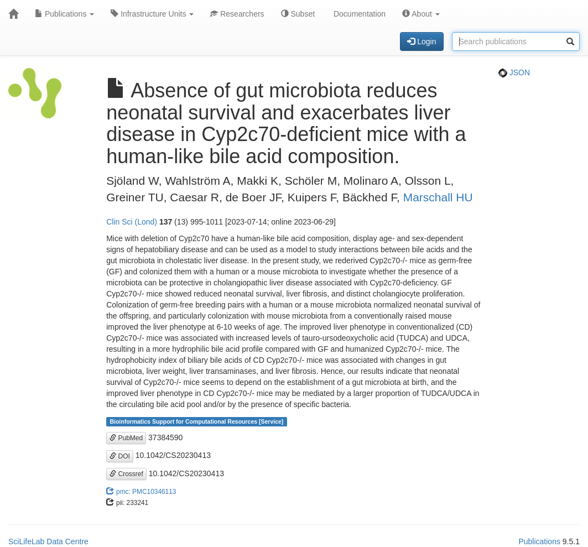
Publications (64, 13)
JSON (514, 72)
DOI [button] (120, 456)
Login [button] (421, 41)
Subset (298, 13)
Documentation (358, 13)
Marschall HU (438, 197)
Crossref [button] (126, 474)
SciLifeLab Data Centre (48, 541)
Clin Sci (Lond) (131, 221)
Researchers (237, 13)
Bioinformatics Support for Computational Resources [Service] (196, 421)
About (421, 13)
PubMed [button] (126, 438)
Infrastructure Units (152, 13)
